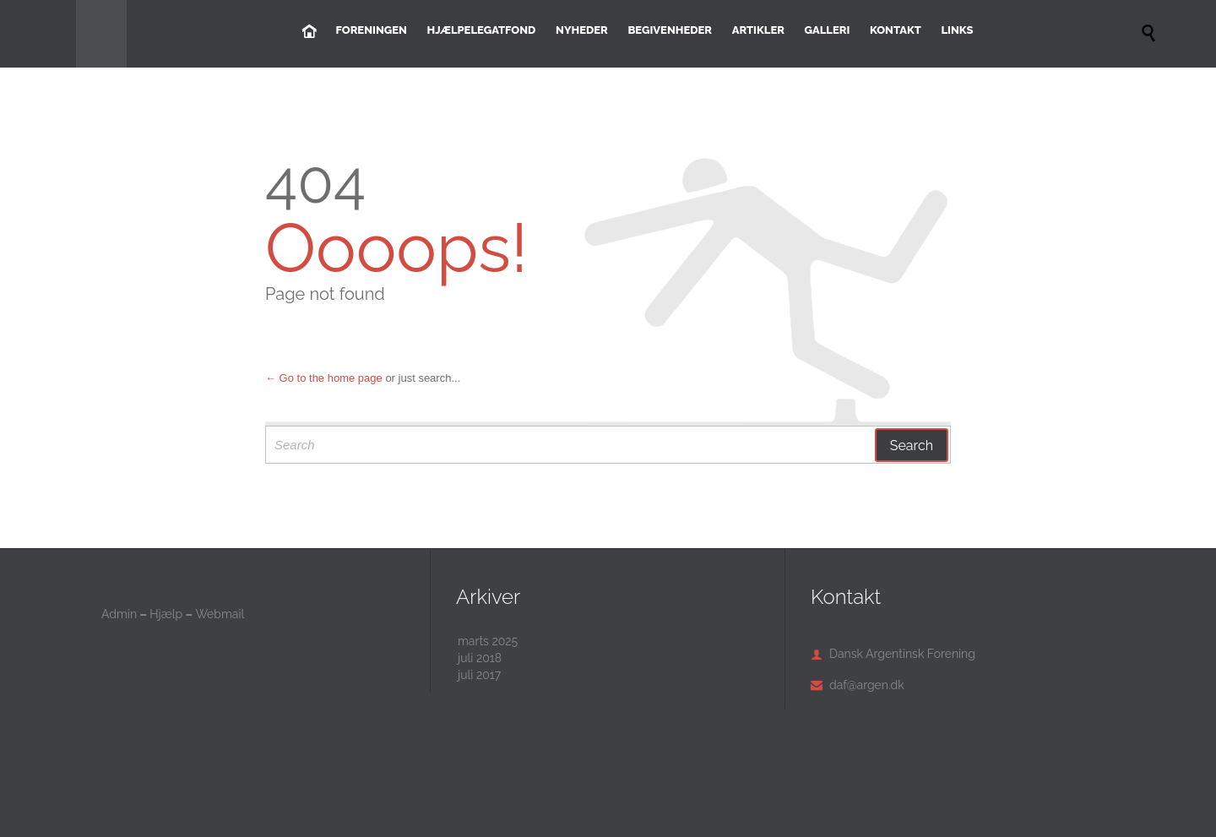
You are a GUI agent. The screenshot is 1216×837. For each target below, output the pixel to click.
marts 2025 (488, 641)
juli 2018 (480, 658)
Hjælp (165, 614)
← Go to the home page (324, 378)
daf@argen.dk (857, 685)
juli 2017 (479, 675)
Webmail (219, 614)
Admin (119, 614)
